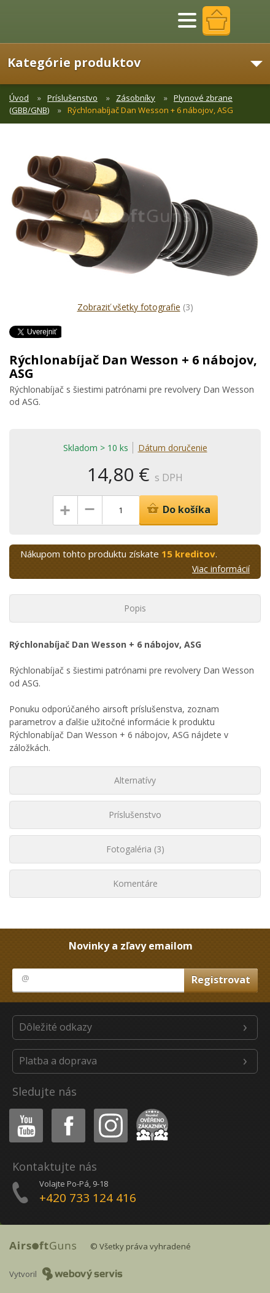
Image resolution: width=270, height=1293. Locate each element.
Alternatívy (135, 780)
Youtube (22, 1111)
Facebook (67, 1111)
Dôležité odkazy (55, 1027)
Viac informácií (221, 569)
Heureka (149, 1111)
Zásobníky (135, 97)
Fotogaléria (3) (135, 849)
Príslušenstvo (72, 97)
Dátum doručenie (172, 448)
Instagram (110, 1111)
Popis (135, 608)
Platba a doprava (58, 1060)
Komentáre (135, 883)
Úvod (19, 97)
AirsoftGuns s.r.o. (52, 21)
